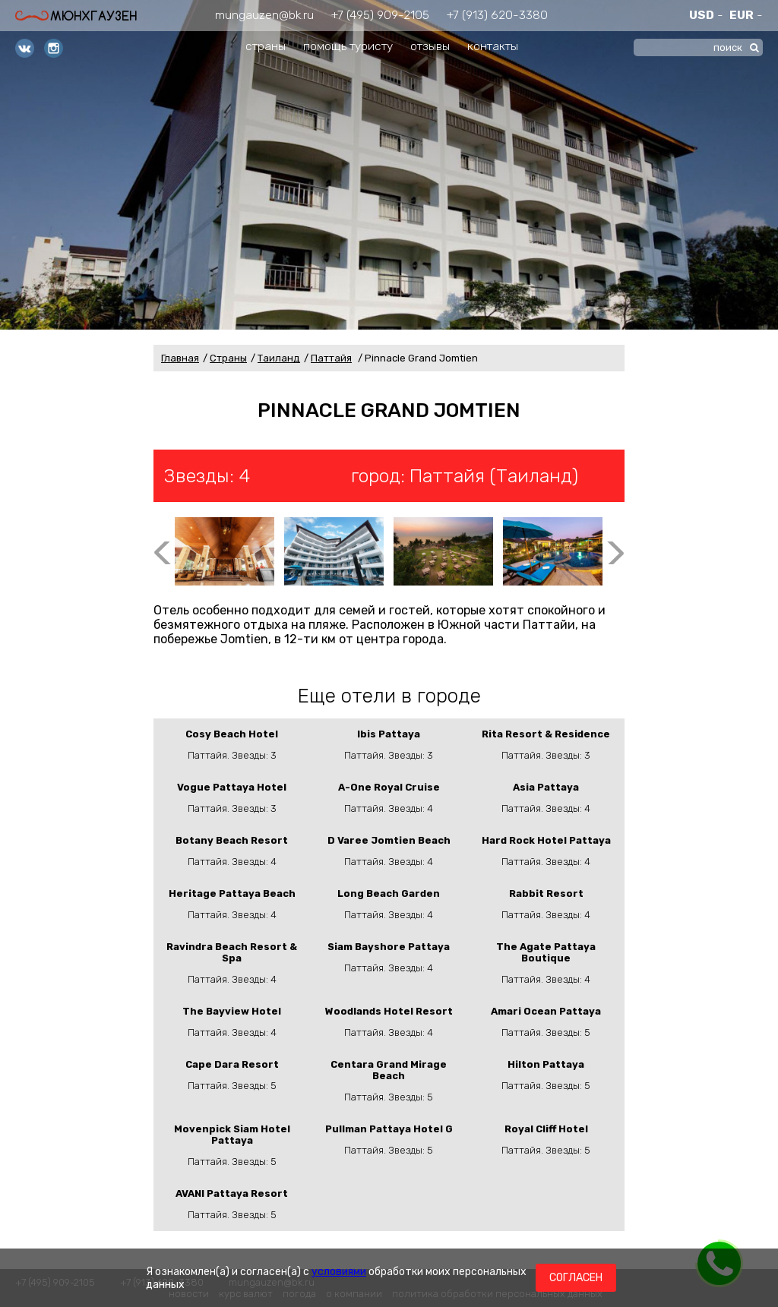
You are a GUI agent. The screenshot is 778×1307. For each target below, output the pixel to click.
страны (265, 46)
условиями (339, 1271)
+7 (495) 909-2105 (380, 15)
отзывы (430, 46)
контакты (492, 46)
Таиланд (279, 358)
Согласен (575, 1277)
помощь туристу (348, 46)
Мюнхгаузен (76, 16)
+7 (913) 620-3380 (497, 15)
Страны (228, 358)
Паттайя (331, 358)
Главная (180, 358)
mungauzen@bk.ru (264, 15)
